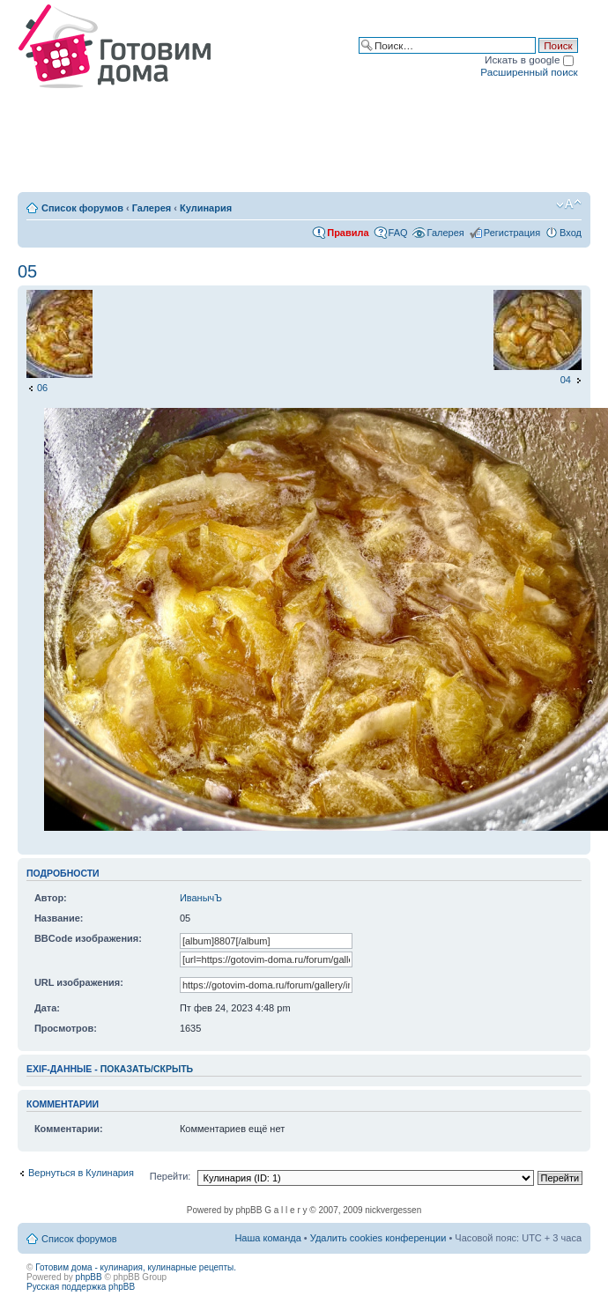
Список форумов (82, 208)
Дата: (47, 1008)
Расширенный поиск (528, 72)
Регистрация (512, 232)
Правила (347, 232)
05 (27, 271)
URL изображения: (78, 982)
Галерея (151, 208)
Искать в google (529, 59)
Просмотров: (65, 1028)
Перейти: (170, 1176)
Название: (59, 918)
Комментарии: (68, 1128)
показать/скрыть (146, 1068)
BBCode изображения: (88, 938)
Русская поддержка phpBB (80, 1287)
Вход (571, 232)
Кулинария (206, 208)
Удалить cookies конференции (378, 1238)
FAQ (398, 232)
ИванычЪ (201, 897)
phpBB (89, 1277)
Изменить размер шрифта (569, 204)
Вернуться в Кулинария (81, 1172)
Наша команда (267, 1238)
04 (565, 379)
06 (42, 387)
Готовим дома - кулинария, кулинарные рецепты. (135, 1267)
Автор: (50, 897)
